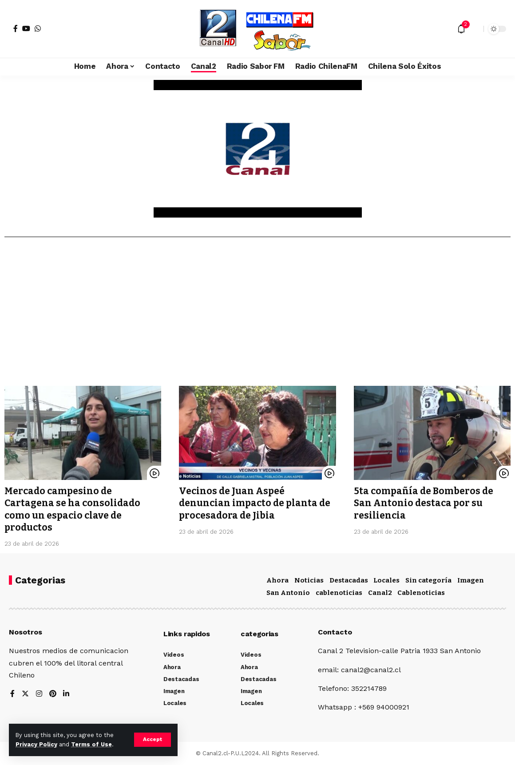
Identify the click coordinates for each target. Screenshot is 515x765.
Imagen (470, 580)
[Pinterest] (53, 694)
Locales (386, 580)
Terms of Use (91, 744)
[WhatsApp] (37, 28)
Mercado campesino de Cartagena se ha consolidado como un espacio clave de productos (72, 509)
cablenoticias (339, 593)
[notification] (461, 28)
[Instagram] (39, 694)
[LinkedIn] (66, 694)
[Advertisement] (257, 315)
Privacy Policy (36, 744)
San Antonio (288, 593)
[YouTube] (26, 28)
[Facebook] (15, 28)
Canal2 (380, 593)
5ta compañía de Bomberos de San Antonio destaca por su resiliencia (423, 503)
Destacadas (348, 580)
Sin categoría (428, 580)
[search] (474, 28)
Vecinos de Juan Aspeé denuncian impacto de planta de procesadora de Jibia (254, 503)
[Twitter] (25, 694)
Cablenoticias (421, 593)
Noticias (309, 580)
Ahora (277, 580)
